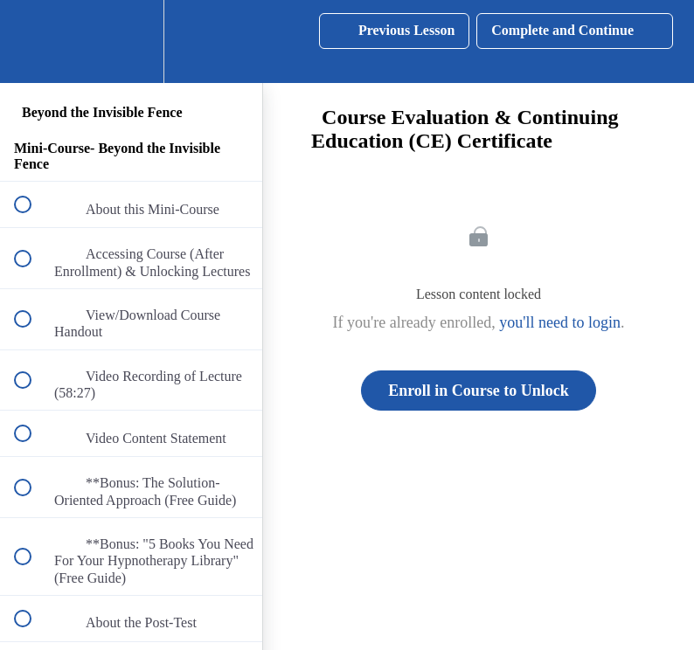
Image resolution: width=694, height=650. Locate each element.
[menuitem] (131, 41)
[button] (32, 41)
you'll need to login (560, 322)
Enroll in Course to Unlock (478, 390)
